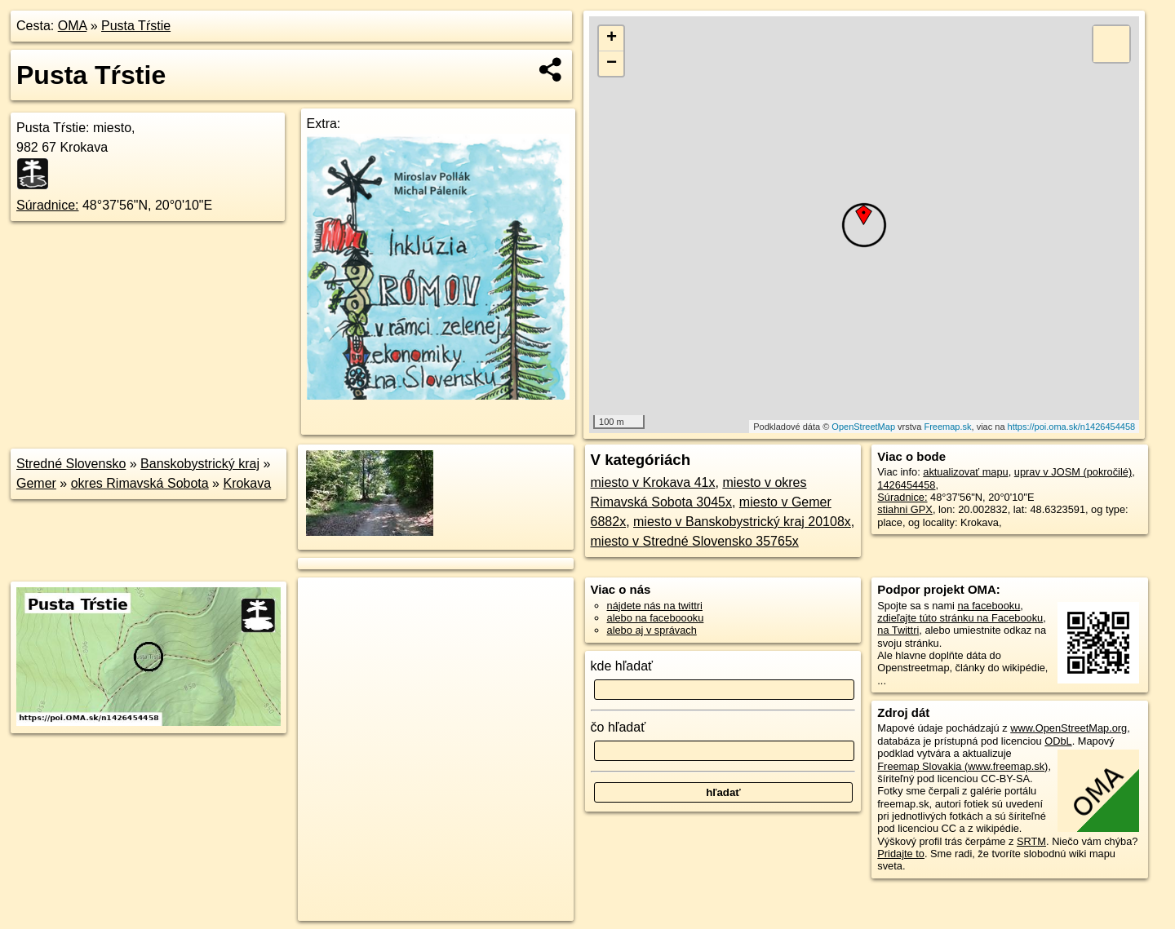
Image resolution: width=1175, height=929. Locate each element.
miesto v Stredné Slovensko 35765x (695, 541)
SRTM (1031, 841)
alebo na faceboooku (655, 618)
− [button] (611, 63)
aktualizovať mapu (965, 472)
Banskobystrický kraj (199, 464)
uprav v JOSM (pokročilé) (1073, 472)
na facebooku (988, 605)
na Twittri (898, 630)
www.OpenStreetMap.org (1068, 728)
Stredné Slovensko (71, 464)
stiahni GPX (905, 509)
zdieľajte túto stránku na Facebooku (960, 618)
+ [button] (611, 38)
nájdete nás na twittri (655, 605)
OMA (72, 26)
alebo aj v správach (652, 630)
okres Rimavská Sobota (140, 483)
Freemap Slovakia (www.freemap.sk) (962, 766)
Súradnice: (47, 205)
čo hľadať (618, 727)
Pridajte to (900, 853)
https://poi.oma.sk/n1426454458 (1072, 426)
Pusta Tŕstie (136, 26)
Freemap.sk (947, 426)
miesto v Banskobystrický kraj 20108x (742, 522)
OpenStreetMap (863, 426)
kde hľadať (622, 666)
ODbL (1057, 741)
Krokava (247, 483)
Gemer (36, 483)
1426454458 (906, 485)
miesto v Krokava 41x (653, 482)
